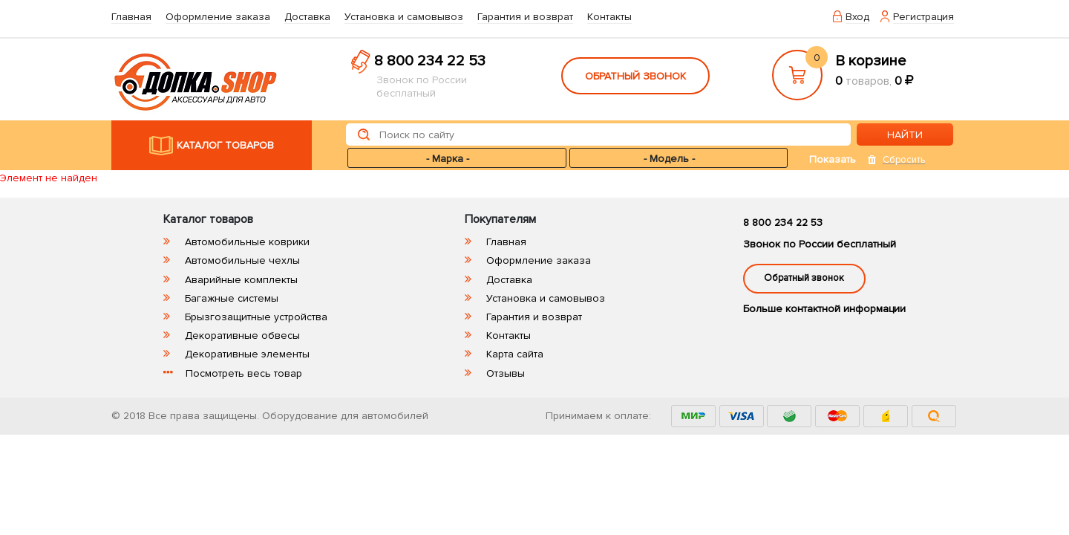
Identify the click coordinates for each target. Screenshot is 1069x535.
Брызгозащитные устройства (256, 317)
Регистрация (923, 16)
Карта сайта (514, 354)
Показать (832, 159)
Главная (131, 16)
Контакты (609, 16)
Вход (857, 16)
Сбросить (904, 160)
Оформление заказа (218, 16)
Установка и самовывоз (403, 16)
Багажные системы (231, 298)
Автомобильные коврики (247, 242)
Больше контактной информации (824, 308)
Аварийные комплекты (241, 279)
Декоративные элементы (247, 354)
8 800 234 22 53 (430, 61)
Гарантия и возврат (525, 16)
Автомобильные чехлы (242, 260)
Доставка (307, 16)
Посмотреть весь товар (244, 373)
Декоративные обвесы (242, 335)
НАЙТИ (905, 135)
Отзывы (505, 373)
